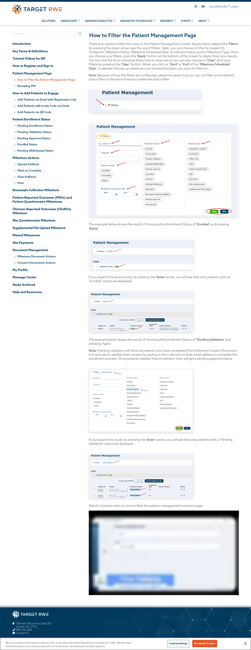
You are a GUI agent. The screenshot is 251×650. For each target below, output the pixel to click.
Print (20, 183)
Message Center (24, 277)
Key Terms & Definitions (30, 51)
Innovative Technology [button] (136, 20)
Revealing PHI (26, 86)
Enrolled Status (27, 144)
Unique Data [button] (69, 20)
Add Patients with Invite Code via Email (43, 106)
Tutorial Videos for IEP (29, 58)
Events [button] (185, 20)
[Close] (245, 643)
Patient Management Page (32, 73)
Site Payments (23, 243)
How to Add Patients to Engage (36, 93)
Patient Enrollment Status (31, 119)
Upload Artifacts (28, 164)
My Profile (20, 270)
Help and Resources (27, 292)
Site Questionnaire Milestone (34, 220)
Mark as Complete (29, 170)
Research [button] (166, 20)
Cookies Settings (178, 643)
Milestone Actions (26, 158)
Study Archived (24, 285)
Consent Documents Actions (36, 262)
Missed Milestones (26, 235)
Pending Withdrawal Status (35, 150)
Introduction (22, 44)
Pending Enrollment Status (35, 125)
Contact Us (22, 632)
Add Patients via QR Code (34, 112)
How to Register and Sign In (33, 66)
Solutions (48, 20)
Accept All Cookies (204, 643)
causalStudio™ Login (223, 6)
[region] (125, 644)
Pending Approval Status (33, 138)
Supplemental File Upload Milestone (39, 228)
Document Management (30, 250)
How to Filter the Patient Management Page (46, 79)
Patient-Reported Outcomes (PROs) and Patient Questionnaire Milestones (42, 200)
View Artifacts (26, 176)
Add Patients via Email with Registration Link (46, 99)
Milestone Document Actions (36, 256)
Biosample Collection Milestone (36, 190)
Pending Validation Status (34, 132)
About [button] (202, 20)
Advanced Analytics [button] (98, 20)
